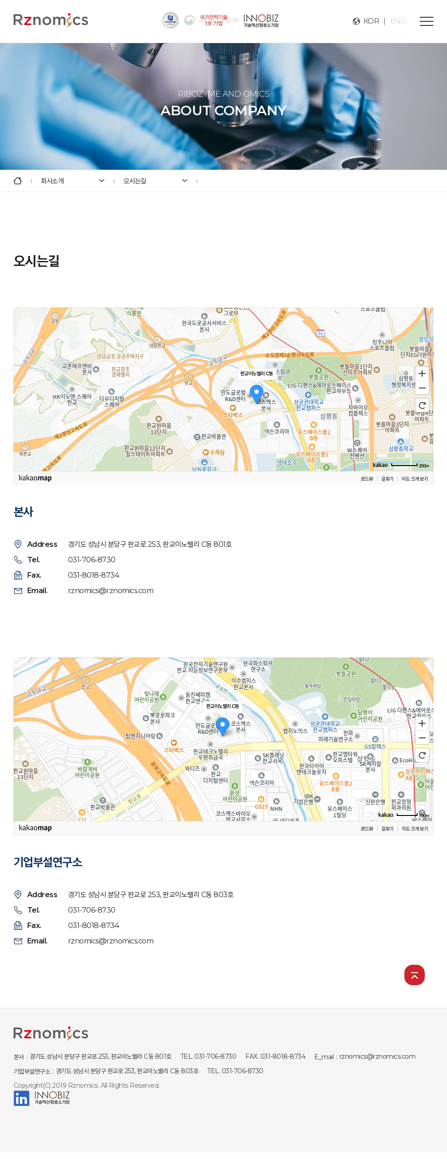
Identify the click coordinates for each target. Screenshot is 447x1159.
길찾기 (387, 479)
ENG (398, 21)
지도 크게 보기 (415, 479)
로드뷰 (367, 479)
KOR (371, 21)
